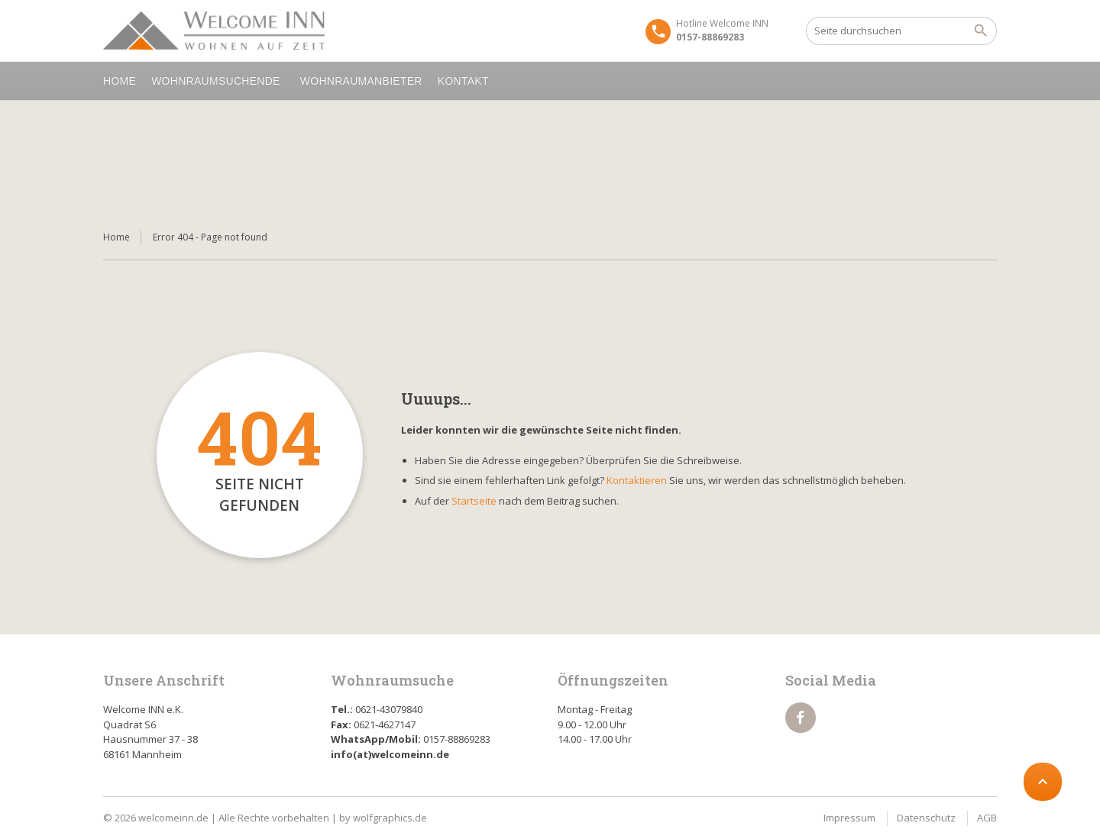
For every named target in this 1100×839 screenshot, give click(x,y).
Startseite (474, 501)
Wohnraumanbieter (361, 81)
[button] (33, 805)
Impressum (849, 817)
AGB (987, 817)
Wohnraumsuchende (218, 81)
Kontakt (465, 81)
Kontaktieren (637, 480)
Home (119, 81)
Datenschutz (926, 817)
